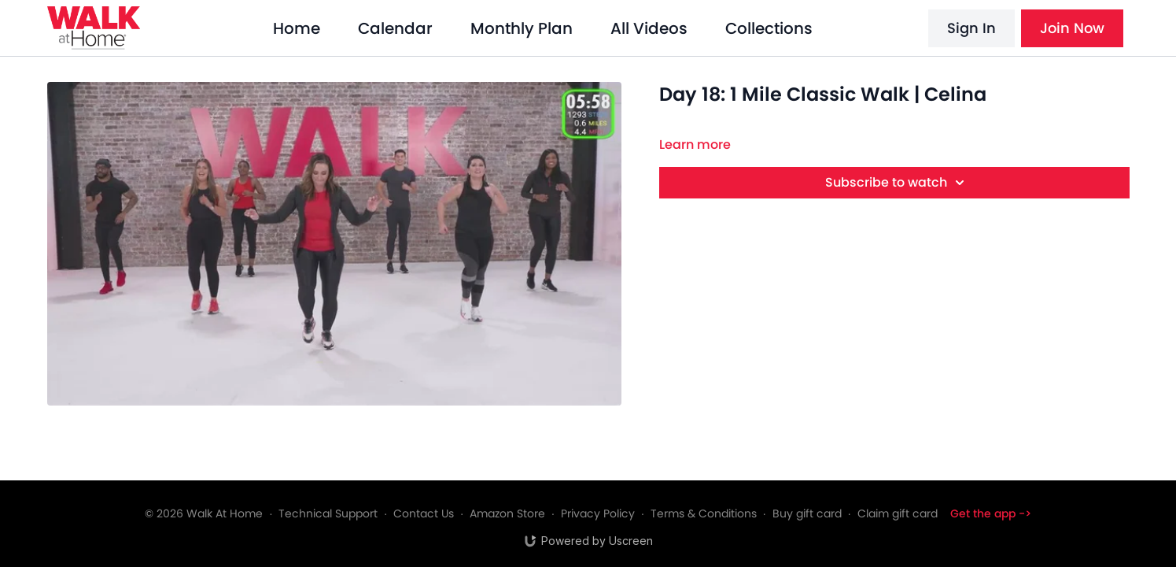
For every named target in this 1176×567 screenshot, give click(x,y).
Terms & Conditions (704, 513)
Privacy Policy (598, 513)
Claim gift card (897, 513)
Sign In (971, 28)
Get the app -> (990, 513)
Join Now (1072, 28)
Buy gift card (807, 513)
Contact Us (423, 513)
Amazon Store (507, 513)
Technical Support (328, 513)
